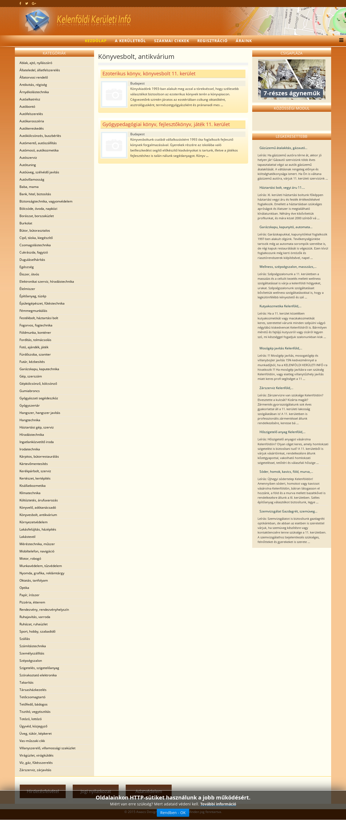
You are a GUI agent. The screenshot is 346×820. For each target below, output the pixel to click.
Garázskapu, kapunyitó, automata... (286, 227)
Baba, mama (29, 186)
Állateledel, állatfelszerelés (39, 70)
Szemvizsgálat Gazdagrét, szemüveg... (288, 511)
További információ (218, 804)
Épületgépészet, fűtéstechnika (42, 303)
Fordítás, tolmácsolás (35, 340)
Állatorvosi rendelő (33, 77)
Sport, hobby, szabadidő (37, 631)
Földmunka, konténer (35, 332)
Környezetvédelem (33, 522)
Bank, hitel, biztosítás (35, 194)
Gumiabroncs (29, 391)
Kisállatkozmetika (32, 485)
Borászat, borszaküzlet (36, 216)
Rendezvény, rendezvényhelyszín (44, 609)
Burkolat (25, 223)
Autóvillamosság (31, 179)
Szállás (24, 638)
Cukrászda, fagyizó (33, 252)
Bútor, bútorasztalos (34, 230)
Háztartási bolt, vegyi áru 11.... (282, 187)
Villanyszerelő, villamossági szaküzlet (47, 748)
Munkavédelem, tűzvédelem (40, 565)
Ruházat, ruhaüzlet (33, 624)
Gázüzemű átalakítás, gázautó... (283, 148)
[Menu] (340, 41)
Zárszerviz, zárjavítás (35, 770)
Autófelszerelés (31, 114)
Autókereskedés (31, 128)
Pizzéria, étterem (32, 602)
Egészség (26, 267)
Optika (24, 587)
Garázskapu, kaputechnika (39, 369)
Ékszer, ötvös (29, 274)
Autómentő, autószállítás (38, 143)
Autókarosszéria (31, 121)
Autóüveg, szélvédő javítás (39, 172)
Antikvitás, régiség (33, 84)
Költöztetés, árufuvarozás (38, 500)
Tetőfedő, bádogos (33, 704)
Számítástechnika (32, 646)
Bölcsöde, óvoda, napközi (38, 208)
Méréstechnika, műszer (37, 544)
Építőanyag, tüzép (32, 296)
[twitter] (26, 3)
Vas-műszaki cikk (32, 740)
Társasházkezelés (32, 689)
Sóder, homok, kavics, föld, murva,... (286, 471)
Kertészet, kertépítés (35, 478)
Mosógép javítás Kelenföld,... (281, 348)
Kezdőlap (96, 40)
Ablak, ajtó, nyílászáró (35, 62)
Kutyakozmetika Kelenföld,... (280, 306)
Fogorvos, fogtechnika (35, 325)
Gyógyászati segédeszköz (38, 398)
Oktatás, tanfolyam (33, 580)
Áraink (244, 40)
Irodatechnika (29, 449)
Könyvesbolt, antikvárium (38, 514)
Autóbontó (27, 106)
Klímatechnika (30, 493)
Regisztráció (212, 40)
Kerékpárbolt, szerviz (35, 471)
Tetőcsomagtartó (32, 697)
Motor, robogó (30, 558)
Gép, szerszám (30, 376)
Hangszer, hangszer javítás (39, 412)
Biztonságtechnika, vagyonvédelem (45, 201)
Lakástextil (27, 536)
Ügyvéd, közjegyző (33, 726)
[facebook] (20, 3)
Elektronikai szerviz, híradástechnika (46, 281)
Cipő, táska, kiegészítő (36, 237)
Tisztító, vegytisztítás (35, 711)
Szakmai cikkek (171, 40)
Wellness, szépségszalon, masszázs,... (288, 266)
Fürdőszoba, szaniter (35, 354)
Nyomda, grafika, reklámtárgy (41, 573)
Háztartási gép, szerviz (36, 427)
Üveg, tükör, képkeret (35, 733)
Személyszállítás (31, 653)
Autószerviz (28, 157)
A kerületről (130, 40)
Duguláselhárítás (32, 259)
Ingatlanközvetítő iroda (36, 442)
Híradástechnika (31, 434)
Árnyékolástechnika (34, 92)
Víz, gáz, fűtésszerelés (36, 762)
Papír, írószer (29, 595)
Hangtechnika (29, 420)
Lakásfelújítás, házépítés (37, 529)
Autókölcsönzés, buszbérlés (40, 135)
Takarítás (26, 682)
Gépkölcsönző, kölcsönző (38, 383)
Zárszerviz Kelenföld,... (276, 388)
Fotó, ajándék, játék (33, 347)
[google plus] (34, 3)
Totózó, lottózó (30, 719)
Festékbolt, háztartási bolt (38, 318)
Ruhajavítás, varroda (34, 617)
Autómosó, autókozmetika (39, 150)
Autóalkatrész (29, 99)
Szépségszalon (30, 660)
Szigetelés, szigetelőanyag (39, 668)
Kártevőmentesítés (33, 463)
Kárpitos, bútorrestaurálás (39, 456)
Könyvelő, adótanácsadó (37, 507)
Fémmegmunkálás (33, 310)
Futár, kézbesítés (32, 361)
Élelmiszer (27, 288)
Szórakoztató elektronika (38, 675)
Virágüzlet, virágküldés (36, 755)
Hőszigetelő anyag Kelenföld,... (282, 432)
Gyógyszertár (29, 405)
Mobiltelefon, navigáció (36, 551)
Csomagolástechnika (35, 245)
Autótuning (27, 165)
